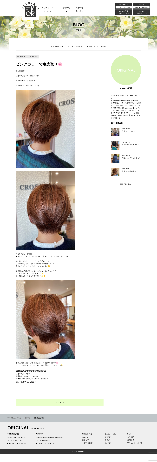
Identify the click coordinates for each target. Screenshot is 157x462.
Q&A (66, 12)
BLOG (27, 426)
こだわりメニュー (111, 442)
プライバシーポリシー (135, 451)
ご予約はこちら (141, 14)
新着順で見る (56, 50)
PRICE (11, 452)
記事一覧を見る (125, 193)
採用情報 (82, 8)
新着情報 (108, 445)
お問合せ (130, 448)
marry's (40, 442)
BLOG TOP (21, 59)
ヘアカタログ (49, 8)
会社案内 (82, 12)
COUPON (22, 452)
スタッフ (33, 12)
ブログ (107, 448)
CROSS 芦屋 (87, 442)
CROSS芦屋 (34, 59)
